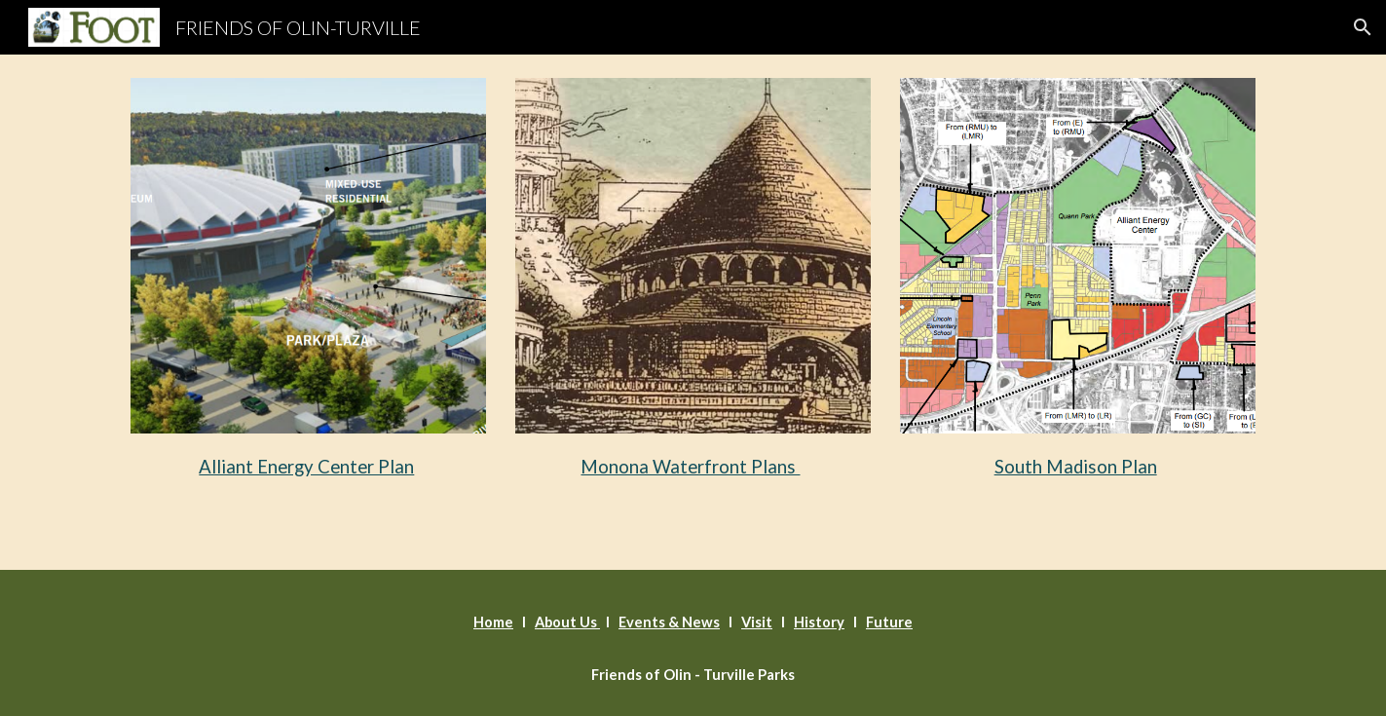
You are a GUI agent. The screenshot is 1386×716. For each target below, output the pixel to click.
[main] (308, 464)
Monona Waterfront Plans (690, 466)
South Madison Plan (1075, 466)
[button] (1362, 27)
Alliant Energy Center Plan (306, 466)
